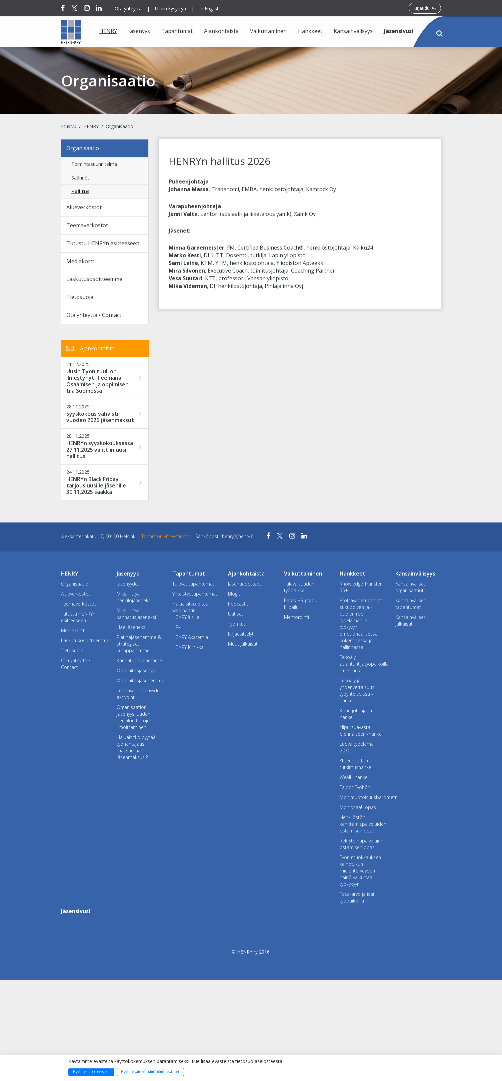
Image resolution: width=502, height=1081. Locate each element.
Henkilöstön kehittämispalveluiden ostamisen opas (362, 824)
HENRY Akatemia (190, 637)
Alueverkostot (84, 207)
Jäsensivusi (398, 31)
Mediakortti (81, 261)
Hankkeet (310, 31)
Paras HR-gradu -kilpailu (302, 603)
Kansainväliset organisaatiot (410, 587)
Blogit (234, 594)
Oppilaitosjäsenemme (139, 680)
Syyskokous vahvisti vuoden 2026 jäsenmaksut (100, 417)
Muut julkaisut (243, 644)
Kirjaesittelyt (241, 634)
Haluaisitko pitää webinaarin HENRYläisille (190, 610)
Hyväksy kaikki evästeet (91, 1071)
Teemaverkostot (87, 225)
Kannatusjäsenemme (139, 660)
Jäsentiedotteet (244, 584)
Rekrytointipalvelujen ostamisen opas (361, 843)
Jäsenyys (139, 31)
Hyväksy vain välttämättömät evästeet (150, 1071)
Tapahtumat (177, 31)
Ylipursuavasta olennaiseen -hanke (361, 730)
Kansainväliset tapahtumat (410, 603)
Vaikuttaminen (268, 31)
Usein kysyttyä (170, 8)
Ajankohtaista (221, 31)
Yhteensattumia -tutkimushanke (358, 763)
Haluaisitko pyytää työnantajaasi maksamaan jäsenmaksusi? (136, 747)
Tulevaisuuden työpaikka (299, 587)
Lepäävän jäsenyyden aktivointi (139, 693)
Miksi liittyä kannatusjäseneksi (136, 613)
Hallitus (80, 191)
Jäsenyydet (128, 584)
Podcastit (238, 604)
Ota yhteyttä (128, 8)
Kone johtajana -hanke (357, 713)
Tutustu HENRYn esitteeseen (102, 243)
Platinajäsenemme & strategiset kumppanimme (139, 644)
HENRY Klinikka (188, 647)
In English (209, 8)
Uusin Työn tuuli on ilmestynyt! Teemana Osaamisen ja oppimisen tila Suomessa (97, 381)
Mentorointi (296, 617)
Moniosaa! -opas (358, 807)
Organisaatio (119, 126)
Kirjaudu (425, 8)
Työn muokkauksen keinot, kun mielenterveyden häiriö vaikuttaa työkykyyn (360, 870)
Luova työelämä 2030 (357, 747)
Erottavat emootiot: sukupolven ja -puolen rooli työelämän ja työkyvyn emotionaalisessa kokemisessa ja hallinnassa (361, 623)
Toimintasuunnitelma (94, 164)
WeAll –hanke (354, 777)
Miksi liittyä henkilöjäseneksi (134, 597)
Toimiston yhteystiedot (166, 536)
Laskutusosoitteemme (94, 279)
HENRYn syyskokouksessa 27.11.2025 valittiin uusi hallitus (99, 449)
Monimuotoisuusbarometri (362, 797)
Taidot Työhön (355, 787)
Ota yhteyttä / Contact (93, 315)
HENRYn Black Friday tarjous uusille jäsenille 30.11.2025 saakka (96, 485)
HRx (176, 627)
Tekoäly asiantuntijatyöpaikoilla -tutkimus (362, 664)
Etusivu (68, 126)
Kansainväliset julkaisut (410, 620)
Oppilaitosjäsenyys (137, 670)
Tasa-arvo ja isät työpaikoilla (357, 897)
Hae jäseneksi (131, 627)
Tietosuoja (79, 297)
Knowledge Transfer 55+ (361, 587)
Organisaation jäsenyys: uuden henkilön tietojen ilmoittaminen (134, 717)
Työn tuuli (238, 624)
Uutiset (235, 614)
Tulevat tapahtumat (193, 584)
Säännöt (80, 177)
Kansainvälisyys (353, 31)
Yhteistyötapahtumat (194, 594)
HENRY (108, 31)
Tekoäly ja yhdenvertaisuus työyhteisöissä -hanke (357, 690)
